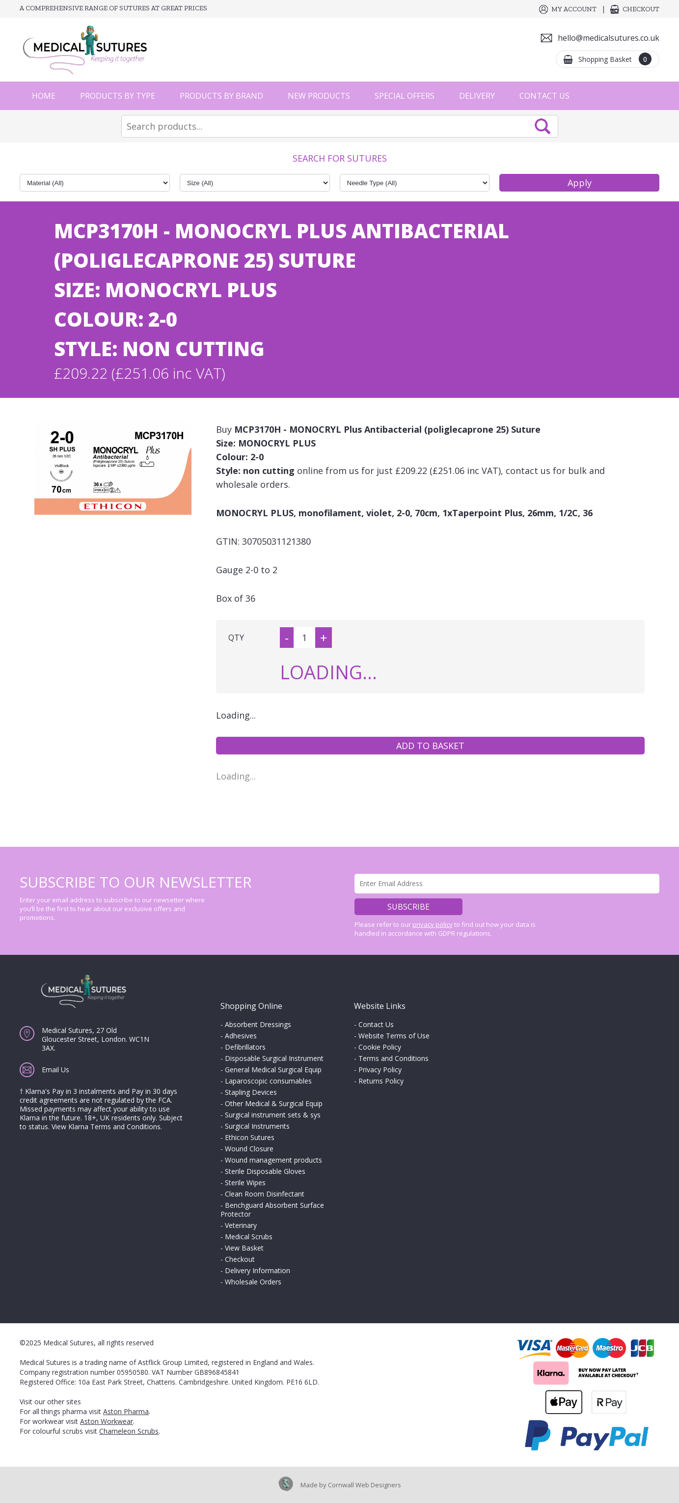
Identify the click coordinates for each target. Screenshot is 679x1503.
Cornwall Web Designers (364, 1484)
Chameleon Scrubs (129, 1431)
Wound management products (273, 1160)
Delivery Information (257, 1270)
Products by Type (117, 95)
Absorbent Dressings (258, 1024)
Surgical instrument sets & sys (273, 1114)
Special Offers (405, 95)
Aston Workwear (106, 1421)
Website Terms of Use (394, 1035)
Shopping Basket (615, 59)
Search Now (542, 126)
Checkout (641, 9)
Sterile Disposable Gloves (265, 1171)
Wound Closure (249, 1148)
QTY (236, 637)
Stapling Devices (251, 1092)
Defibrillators (245, 1047)
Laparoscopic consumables (268, 1081)
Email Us (55, 1069)
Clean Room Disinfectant (264, 1193)
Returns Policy (381, 1081)
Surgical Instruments (257, 1126)
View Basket (244, 1247)
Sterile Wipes (245, 1182)
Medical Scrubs (248, 1236)
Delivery (477, 95)
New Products (319, 95)
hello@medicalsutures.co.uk (608, 37)
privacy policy (432, 924)
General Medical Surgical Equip (273, 1069)
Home (43, 95)
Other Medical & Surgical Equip (274, 1103)
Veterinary (241, 1225)
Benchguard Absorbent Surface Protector (272, 1209)
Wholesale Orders (253, 1281)
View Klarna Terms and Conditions (106, 1126)
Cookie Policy (379, 1047)
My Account (574, 9)
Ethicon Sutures (249, 1137)
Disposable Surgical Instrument (274, 1058)
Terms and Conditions (393, 1058)
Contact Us (544, 95)
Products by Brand (221, 95)
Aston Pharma (126, 1411)
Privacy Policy (380, 1069)
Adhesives (241, 1035)
